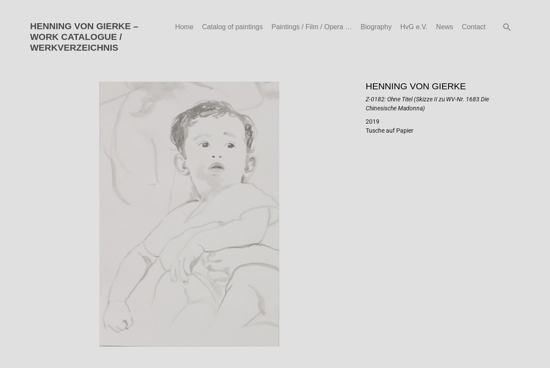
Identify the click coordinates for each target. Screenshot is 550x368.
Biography (376, 26)
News (444, 26)
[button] (507, 27)
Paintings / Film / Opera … (312, 26)
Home (184, 26)
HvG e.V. (413, 26)
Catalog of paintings (232, 26)
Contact (474, 26)
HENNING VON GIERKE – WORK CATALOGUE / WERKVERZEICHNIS (84, 36)
